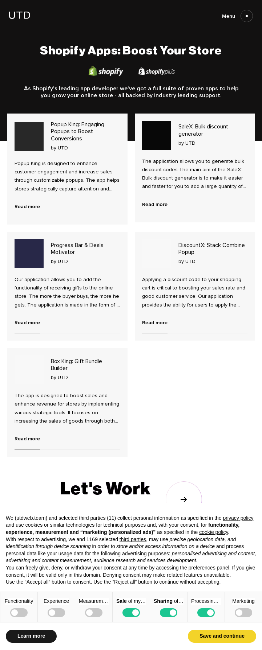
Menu (237, 16)
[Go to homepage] (19, 16)
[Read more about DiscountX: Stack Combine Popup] (156, 253)
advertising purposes (145, 553)
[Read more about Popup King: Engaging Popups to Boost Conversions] (29, 136)
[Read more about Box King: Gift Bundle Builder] (29, 369)
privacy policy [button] (238, 518)
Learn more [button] (31, 636)
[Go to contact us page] (131, 499)
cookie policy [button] (213, 532)
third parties (133, 539)
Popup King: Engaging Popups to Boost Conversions (77, 131)
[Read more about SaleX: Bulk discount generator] (156, 135)
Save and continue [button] (222, 636)
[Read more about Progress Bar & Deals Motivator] (29, 253)
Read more (27, 207)
